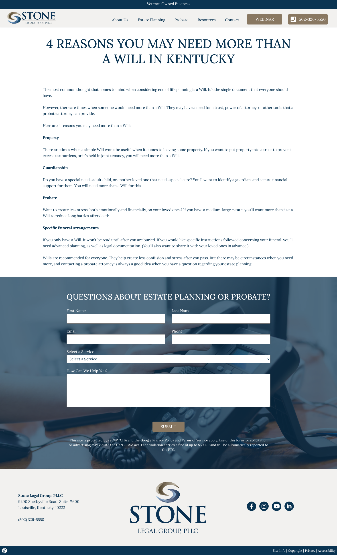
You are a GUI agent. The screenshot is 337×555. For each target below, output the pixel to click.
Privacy (310, 551)
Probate (181, 19)
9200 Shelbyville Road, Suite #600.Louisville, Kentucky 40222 (49, 501)
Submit (168, 426)
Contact (232, 19)
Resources (207, 19)
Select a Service (80, 351)
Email (72, 331)
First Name (76, 310)
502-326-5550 (308, 19)
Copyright (295, 551)
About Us (120, 19)
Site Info (279, 551)
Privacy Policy (163, 440)
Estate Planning (151, 19)
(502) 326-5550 (31, 519)
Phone (177, 331)
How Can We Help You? (87, 370)
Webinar (265, 19)
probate (90, 263)
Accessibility (326, 551)
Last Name (181, 310)
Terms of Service (195, 440)
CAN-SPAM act (127, 445)
